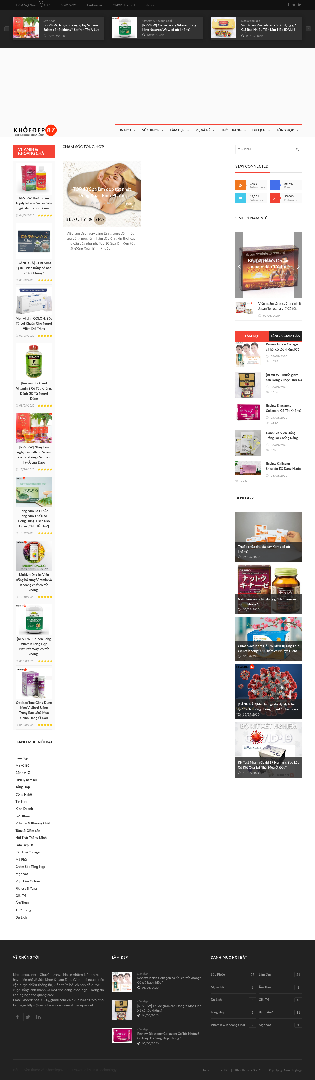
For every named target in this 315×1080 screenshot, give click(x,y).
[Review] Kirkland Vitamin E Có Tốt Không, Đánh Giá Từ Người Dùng (34, 390)
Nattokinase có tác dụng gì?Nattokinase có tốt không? (267, 601)
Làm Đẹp (177, 130)
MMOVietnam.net (124, 5)
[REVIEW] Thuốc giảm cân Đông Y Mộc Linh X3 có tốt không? (284, 380)
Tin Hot (124, 130)
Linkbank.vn (94, 5)
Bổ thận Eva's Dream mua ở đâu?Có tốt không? (269, 267)
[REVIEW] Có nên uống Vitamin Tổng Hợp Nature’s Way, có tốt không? (169, 27)
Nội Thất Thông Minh (31, 838)
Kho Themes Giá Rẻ (248, 1070)
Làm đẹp (22, 758)
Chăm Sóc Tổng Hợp (30, 867)
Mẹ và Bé (202, 130)
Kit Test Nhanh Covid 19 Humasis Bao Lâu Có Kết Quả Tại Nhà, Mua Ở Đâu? (268, 764)
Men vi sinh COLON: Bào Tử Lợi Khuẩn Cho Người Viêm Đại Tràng (34, 323)
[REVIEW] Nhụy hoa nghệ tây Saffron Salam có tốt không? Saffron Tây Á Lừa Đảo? (71, 29)
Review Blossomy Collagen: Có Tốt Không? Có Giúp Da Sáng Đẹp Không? (168, 1036)
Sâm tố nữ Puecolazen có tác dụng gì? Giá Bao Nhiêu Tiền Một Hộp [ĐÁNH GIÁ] (268, 29)
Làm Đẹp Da (25, 845)
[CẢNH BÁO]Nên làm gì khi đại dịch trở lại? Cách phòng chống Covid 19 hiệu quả (268, 706)
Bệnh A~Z (23, 772)
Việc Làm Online (28, 881)
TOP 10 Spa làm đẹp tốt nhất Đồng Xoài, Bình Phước (102, 192)
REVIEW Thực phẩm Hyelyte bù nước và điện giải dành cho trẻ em (34, 203)
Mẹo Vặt (22, 874)
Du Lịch (259, 130)
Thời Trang (231, 130)
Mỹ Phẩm (23, 859)
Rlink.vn (150, 5)
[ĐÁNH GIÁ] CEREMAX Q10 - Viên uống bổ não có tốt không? (33, 268)
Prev (239, 265)
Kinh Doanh (24, 809)
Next (298, 265)
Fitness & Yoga (26, 888)
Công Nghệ (24, 794)
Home (206, 1070)
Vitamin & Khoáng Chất (157, 21)
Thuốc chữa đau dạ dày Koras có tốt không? (264, 549)
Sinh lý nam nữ (250, 21)
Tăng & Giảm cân (28, 830)
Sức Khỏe (49, 21)
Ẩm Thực (22, 903)
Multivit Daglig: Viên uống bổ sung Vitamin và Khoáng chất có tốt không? (34, 582)
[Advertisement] (158, 85)
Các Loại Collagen (29, 852)
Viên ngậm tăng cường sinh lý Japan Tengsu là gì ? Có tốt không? (279, 308)
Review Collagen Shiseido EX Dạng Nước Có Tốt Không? (283, 468)
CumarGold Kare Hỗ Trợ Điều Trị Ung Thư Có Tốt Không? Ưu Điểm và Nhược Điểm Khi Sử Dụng (268, 651)
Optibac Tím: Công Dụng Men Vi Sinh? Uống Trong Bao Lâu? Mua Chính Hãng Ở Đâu (34, 710)
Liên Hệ (222, 1070)
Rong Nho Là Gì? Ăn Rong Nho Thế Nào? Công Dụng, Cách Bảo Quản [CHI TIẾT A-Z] (34, 518)
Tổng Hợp (285, 130)
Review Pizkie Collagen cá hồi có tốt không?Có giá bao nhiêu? (283, 349)
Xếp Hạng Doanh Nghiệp (285, 1070)
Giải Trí (21, 896)
